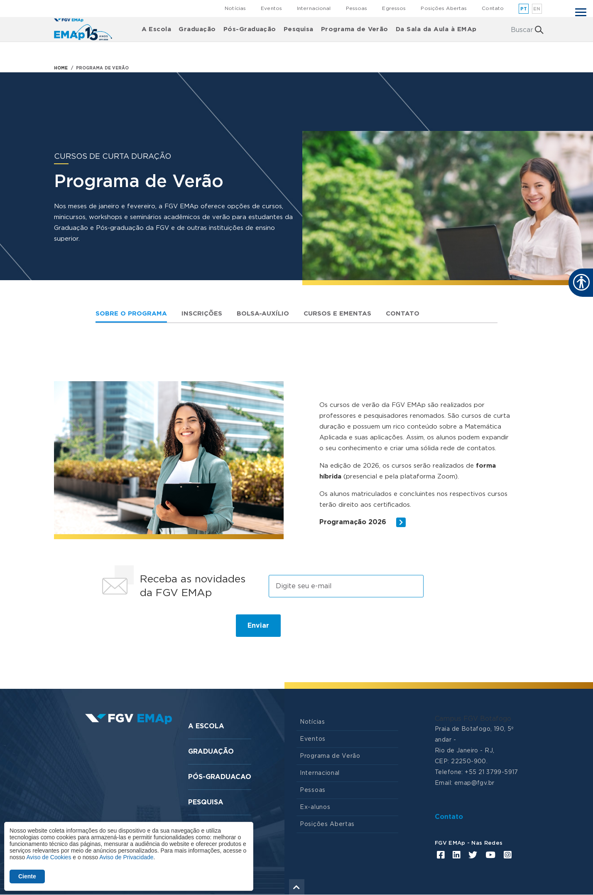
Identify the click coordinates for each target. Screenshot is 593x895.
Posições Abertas (444, 8)
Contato (493, 8)
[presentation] (160, 629)
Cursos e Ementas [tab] (337, 314)
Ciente (27, 876)
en (537, 9)
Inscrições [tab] (201, 314)
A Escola (157, 29)
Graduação (197, 29)
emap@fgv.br (474, 783)
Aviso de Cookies (48, 857)
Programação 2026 (362, 522)
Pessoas (357, 8)
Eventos (271, 8)
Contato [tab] (402, 314)
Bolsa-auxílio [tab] (263, 314)
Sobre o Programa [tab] (131, 314)
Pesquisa (299, 29)
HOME (61, 68)
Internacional (314, 8)
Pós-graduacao (219, 777)
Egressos (394, 8)
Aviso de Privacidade (126, 857)
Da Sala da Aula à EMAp (436, 29)
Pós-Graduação (249, 29)
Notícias (235, 8)
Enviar (258, 625)
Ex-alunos (315, 807)
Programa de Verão (354, 29)
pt (523, 9)
